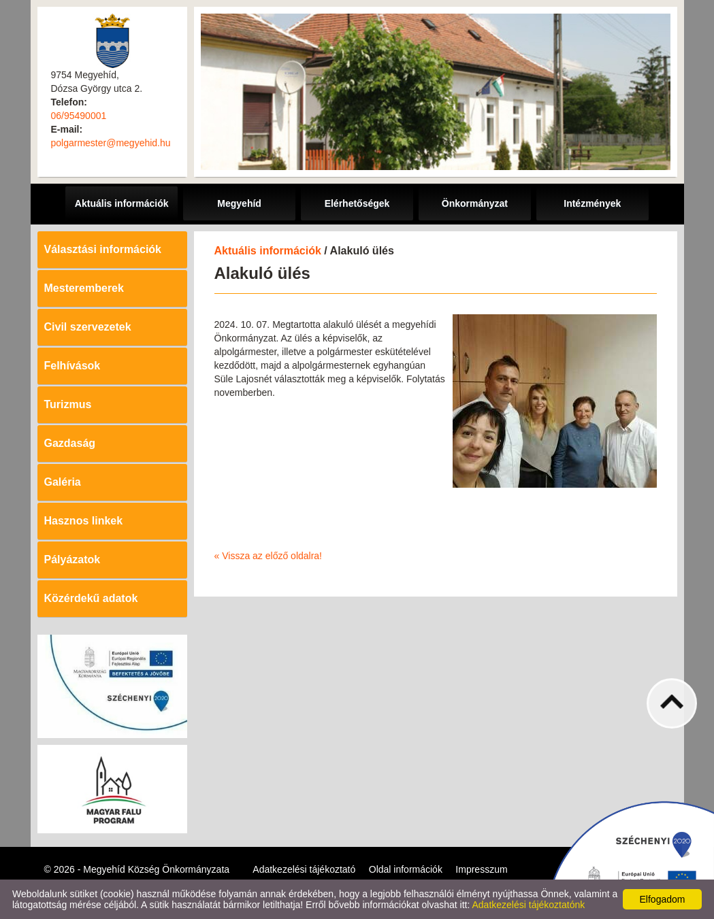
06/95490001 (79, 115)
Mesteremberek (84, 288)
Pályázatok (72, 559)
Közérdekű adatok (91, 598)
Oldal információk (405, 869)
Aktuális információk (267, 250)
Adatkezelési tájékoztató (304, 869)
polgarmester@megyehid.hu (111, 142)
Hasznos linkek (83, 521)
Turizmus (68, 404)
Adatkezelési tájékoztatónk (528, 904)
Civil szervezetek (87, 327)
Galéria (62, 482)
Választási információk (103, 249)
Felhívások (72, 365)
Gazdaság (70, 443)
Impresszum (481, 869)
